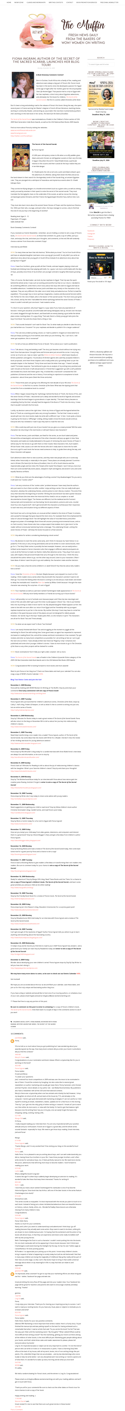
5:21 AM (18, 1116)
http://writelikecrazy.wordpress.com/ (24, 799)
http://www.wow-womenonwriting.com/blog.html (28, 693)
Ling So (17, 1299)
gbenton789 (19, 1271)
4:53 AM (18, 1066)
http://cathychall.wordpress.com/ (22, 710)
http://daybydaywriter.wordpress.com (24, 968)
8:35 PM (18, 1312)
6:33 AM (18, 1168)
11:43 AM (18, 1398)
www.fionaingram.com (18, 133)
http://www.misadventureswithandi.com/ (25, 924)
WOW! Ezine (18, 2)
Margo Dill (19, 1118)
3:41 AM (18, 1407)
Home (9, 2)
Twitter (90, 236)
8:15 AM (18, 1196)
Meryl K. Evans (20, 1057)
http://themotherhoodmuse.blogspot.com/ (26, 788)
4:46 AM (18, 1054)
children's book (19, 1022)
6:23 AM (18, 1149)
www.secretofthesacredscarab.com (23, 130)
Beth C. (17, 1185)
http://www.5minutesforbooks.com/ (23, 727)
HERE (41, 674)
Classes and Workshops (36, 2)
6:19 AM (18, 1140)
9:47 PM (18, 1362)
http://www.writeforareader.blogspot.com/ (26, 743)
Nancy (17, 1152)
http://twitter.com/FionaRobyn (21, 136)
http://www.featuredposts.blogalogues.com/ (26, 937)
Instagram (91, 234)
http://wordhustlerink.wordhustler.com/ (25, 757)
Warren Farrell (20, 1401)
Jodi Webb (18, 1038)
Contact (69, 2)
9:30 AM (18, 1215)
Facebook (90, 231)
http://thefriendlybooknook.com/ (22, 899)
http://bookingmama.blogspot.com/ (23, 854)
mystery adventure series (26, 1024)
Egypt (28, 1022)
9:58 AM (18, 1268)
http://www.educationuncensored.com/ (24, 910)
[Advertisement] (100, 317)
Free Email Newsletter (109, 2)
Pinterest (90, 239)
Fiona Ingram (35, 1022)
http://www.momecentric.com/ (21, 824)
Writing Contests (56, 2)
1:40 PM (18, 1296)
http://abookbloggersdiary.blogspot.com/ (26, 840)
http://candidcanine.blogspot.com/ (23, 813)
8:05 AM (18, 1182)
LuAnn (17, 1171)
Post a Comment (17, 1409)
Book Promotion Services (86, 2)
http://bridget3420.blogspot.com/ (23, 954)
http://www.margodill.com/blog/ (22, 887)
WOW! (17, 1365)
